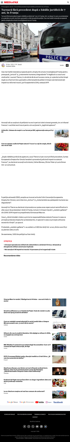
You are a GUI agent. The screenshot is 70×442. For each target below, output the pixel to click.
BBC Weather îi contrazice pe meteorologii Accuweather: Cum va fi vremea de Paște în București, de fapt (27, 345)
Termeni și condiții (40, 414)
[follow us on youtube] (39, 402)
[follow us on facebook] (58, 402)
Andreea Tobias (10, 66)
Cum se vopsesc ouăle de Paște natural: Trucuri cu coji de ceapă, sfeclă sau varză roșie (26, 144)
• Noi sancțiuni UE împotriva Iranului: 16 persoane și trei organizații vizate (29, 249)
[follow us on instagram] (49, 402)
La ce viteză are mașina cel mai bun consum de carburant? (24, 391)
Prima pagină (5, 6)
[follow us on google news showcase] (27, 402)
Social (11, 6)
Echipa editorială (9, 414)
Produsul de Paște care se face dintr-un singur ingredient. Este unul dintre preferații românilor (27, 380)
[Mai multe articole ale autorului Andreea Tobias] (3, 65)
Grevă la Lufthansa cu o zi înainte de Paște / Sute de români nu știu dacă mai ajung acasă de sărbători (27, 311)
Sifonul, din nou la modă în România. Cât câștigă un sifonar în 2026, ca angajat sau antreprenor (27, 334)
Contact (35, 417)
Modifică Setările (35, 421)
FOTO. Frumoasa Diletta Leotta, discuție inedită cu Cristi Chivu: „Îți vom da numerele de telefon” (27, 357)
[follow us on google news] (12, 402)
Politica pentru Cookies (24, 414)
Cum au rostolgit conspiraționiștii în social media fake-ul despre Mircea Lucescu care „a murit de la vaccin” (26, 322)
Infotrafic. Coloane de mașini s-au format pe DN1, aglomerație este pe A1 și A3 (27, 131)
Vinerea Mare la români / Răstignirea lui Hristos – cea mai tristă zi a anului (27, 300)
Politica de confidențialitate (57, 414)
